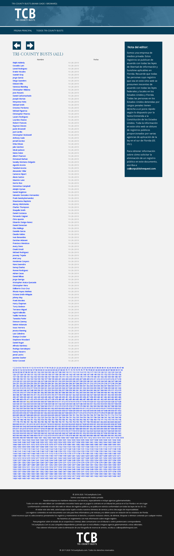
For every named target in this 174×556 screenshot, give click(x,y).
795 (77, 422)
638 (70, 410)
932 (14, 433)
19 (50, 368)
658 (31, 413)
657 (28, 413)
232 (59, 381)
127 (17, 374)
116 (88, 372)
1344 (69, 469)
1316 (51, 467)
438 (21, 397)
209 (88, 379)
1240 (33, 460)
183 (105, 377)
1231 (101, 458)
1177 (73, 453)
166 (45, 377)
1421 (92, 476)
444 (42, 397)
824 (70, 424)
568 (42, 406)
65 (54, 370)
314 (21, 388)
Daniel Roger (18, 342)
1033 (73, 440)
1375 (101, 471)
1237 (19, 460)
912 (52, 431)
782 (31, 422)
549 (84, 404)
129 (24, 374)
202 (63, 379)
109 (63, 372)
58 (36, 370)
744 (116, 417)
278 (112, 383)
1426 (114, 476)
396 (91, 392)
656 (24, 413)
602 (52, 408)
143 (73, 374)
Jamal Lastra (18, 354)
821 (59, 424)
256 (35, 383)
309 (112, 386)
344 (17, 390)
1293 (55, 465)
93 (14, 372)
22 (57, 368)
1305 (110, 465)
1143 (28, 451)
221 (21, 381)
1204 (87, 456)
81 (94, 370)
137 (52, 374)
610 (80, 408)
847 (42, 426)
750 (28, 420)
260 (49, 383)
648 (105, 410)
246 (109, 381)
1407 (28, 476)
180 (95, 377)
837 (116, 424)
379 (31, 392)
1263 (28, 462)
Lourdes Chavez (20, 120)
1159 (101, 451)
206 (77, 379)
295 (63, 386)
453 (73, 397)
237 (77, 381)
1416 (69, 476)
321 (45, 388)
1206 (96, 456)
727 (56, 417)
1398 (96, 474)
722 (38, 417)
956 (98, 433)
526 (112, 401)
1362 (42, 471)
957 (102, 433)
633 (52, 410)
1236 (15, 460)
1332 (15, 469)
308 (109, 386)
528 (119, 401)
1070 (24, 444)
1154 (78, 451)
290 (45, 386)
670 (73, 413)
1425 (110, 476)
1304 (105, 465)
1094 (24, 447)
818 (49, 424)
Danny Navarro (19, 351)
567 (38, 406)
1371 (82, 471)
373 (119, 390)
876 (35, 429)
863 (98, 426)
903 (21, 431)
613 (91, 408)
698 (63, 415)
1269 (55, 462)
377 (24, 392)
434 (116, 395)
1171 (46, 453)
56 (31, 370)
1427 (119, 476)
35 (90, 368)
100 (31, 372)
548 (80, 404)
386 (56, 392)
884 (63, 429)
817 (45, 424)
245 (105, 381)
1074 (42, 444)
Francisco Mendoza (21, 243)
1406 (24, 476)
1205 (92, 456)
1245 (55, 460)
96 (21, 372)
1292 (51, 465)
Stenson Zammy (20, 321)
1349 (92, 469)
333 (88, 388)
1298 (78, 465)
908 (38, 431)
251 (17, 383)
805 (112, 422)
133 (38, 374)
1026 (42, 440)
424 (80, 395)
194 (35, 379)
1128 (69, 449)
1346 (78, 469)
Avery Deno (18, 246)
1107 (82, 447)
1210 (114, 456)
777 (14, 422)
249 (119, 381)
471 (28, 399)
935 (24, 433)
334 (91, 388)
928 (109, 431)
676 (95, 413)
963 (14, 435)
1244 (51, 460)
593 (21, 408)
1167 (28, 453)
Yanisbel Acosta (19, 168)
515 (73, 401)
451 (66, 397)
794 (73, 422)
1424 (105, 476)
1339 (46, 469)
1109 (92, 447)
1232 (105, 458)
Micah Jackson (18, 150)
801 (98, 422)
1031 (64, 440)
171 (63, 377)
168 (52, 377)
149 (95, 374)
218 (119, 379)
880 (49, 429)
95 (19, 372)
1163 (119, 451)
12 (32, 368)
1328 (105, 467)
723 (42, 417)
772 (105, 420)
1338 (42, 469)
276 (105, 383)
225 (35, 381)
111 (70, 372)
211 (95, 379)
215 (109, 379)
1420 (87, 476)
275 (102, 383)
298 (73, 386)
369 (105, 390)
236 (73, 381)
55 (29, 370)
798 (88, 422)
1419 (82, 476)
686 (21, 415)
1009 (76, 438)
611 (84, 408)
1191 (28, 456)
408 (24, 395)
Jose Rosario (18, 92)
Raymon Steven (19, 126)
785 (42, 422)
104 (45, 372)
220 (17, 381)
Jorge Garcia (18, 77)
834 (105, 424)
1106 (78, 447)
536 (38, 404)
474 (38, 399)
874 (28, 429)
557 (112, 404)
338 (105, 388)
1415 (64, 476)
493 (105, 399)
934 (21, 433)
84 (102, 370)
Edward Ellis (18, 83)
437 (17, 397)
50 (16, 370)
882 (56, 429)
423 (77, 395)
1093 (19, 447)
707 (95, 415)
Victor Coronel (19, 360)
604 (59, 408)
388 (63, 392)
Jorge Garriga (18, 279)
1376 (105, 471)
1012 (90, 438)
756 (49, 420)
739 (98, 417)
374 (14, 392)
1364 (51, 471)
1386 (42, 474)
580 (84, 406)
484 (73, 399)
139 (59, 374)
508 (49, 401)
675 (91, 413)
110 (66, 372)
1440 (69, 478)
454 (77, 397)
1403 (119, 474)
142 (70, 374)
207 (80, 379)
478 (52, 399)
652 (119, 410)
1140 (15, 451)
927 (105, 431)
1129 (73, 449)
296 (66, 386)
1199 (64, 456)
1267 (46, 462)
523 (102, 401)
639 (73, 410)
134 (42, 374)
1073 (37, 444)
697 (59, 415)
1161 (110, 451)
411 (35, 395)
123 (112, 372)
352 (45, 390)
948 (70, 433)
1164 (15, 453)
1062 (96, 442)
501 (24, 401)
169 (56, 377)
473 (35, 399)
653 (14, 413)
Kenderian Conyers (21, 261)
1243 (46, 460)
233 (63, 381)
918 (73, 431)
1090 (114, 444)
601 (49, 408)
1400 (105, 474)
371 (112, 390)
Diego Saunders (19, 80)
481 (63, 399)
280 (119, 383)
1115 (119, 447)
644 (91, 410)
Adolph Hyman (19, 189)
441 (31, 397)
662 (45, 413)
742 (109, 417)
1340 (51, 469)
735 (84, 417)
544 (66, 404)
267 (73, 383)
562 (21, 406)
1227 (82, 458)
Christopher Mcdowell (22, 135)
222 (24, 381)
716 (17, 417)
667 (63, 413)
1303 (101, 465)
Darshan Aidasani (20, 240)
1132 (87, 449)
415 (49, 395)
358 (66, 390)
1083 (82, 444)
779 (21, 422)
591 (14, 408)
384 (49, 392)
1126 (60, 449)
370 (109, 390)
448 (56, 397)
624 (21, 410)
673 (84, 413)
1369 (73, 471)
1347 (82, 469)
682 (116, 413)
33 (85, 368)
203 (66, 379)
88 (112, 370)
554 (102, 404)
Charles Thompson (21, 207)
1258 (114, 460)
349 (35, 390)
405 (14, 395)
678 (102, 413)
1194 (42, 456)
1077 (55, 444)
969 (35, 435)
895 (102, 429)
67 (59, 370)
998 (28, 438)
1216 (33, 458)
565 (31, 406)
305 (98, 386)
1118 (24, 449)
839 (14, 426)
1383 (28, 474)
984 (88, 435)
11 (30, 368)
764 (77, 420)
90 (117, 370)
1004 (54, 438)
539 (49, 404)
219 (14, 381)
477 (49, 399)
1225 (73, 458)
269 (80, 383)
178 (88, 377)
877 (38, 429)
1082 (78, 444)
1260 (15, 462)
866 (109, 426)
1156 (87, 451)
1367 (64, 471)
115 (84, 372)
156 (119, 374)
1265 (37, 462)
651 (116, 410)
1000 (36, 438)
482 (66, 399)
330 (77, 388)
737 (91, 417)
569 (45, 406)
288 (38, 386)
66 (56, 370)
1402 (114, 474)
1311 (28, 467)
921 (84, 431)
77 (84, 370)
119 (98, 372)
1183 (101, 453)
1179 (82, 453)
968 (31, 435)
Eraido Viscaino (19, 71)
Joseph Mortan (19, 98)
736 (88, 417)
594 (24, 408)
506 (42, 401)
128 (21, 374)
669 (70, 413)
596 (31, 408)
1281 (110, 462)
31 (80, 368)
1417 (73, 476)
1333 (19, 469)
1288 (33, 465)
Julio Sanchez (18, 147)
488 (88, 399)
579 (80, 406)
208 (84, 379)
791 (63, 422)
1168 (33, 453)
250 (14, 383)
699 (66, 415)
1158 (96, 451)
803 (105, 422)
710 (105, 415)
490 (95, 399)
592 (17, 408)
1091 (119, 444)
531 (21, 404)
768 (91, 420)
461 (102, 397)
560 (14, 406)
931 (119, 431)
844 (31, 426)
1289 (37, 465)
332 (84, 388)
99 (29, 372)
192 (28, 379)
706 (91, 415)
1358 (24, 471)
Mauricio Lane (18, 180)
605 (63, 408)
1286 (24, 465)
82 (97, 370)
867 (112, 426)
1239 (28, 460)
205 (73, 379)
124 (116, 372)
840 (17, 426)
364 (88, 390)
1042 (114, 440)
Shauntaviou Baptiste (22, 201)
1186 (114, 453)
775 (116, 420)
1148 (51, 451)
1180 (87, 453)
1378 (114, 471)
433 (112, 395)
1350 (96, 469)
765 (80, 420)
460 (98, 397)
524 (105, 401)
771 (102, 420)
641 (80, 410)
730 (66, 417)
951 (80, 433)
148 (91, 374)
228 (45, 381)
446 (49, 397)
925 (98, 431)
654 (17, 413)
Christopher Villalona (21, 89)
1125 (55, 449)
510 (56, 401)
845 (35, 426)
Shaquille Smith (19, 210)
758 (56, 420)
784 (38, 422)
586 (105, 406)
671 (77, 413)
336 (98, 388)
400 (105, 392)
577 (73, 406)
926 (102, 431)
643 (88, 410)
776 (119, 420)
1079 (64, 444)
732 (73, 417)
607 (70, 408)
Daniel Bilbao (18, 276)
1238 (24, 460)
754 (42, 420)
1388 (51, 474)
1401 (110, 474)
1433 (37, 478)
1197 (55, 456)
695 (52, 415)
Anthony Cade (19, 138)
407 (21, 395)
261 (52, 383)
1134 (96, 449)
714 (119, 415)
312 (14, 388)
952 (84, 433)
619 (112, 408)
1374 (96, 471)
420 (66, 395)
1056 (69, 442)
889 (80, 429)
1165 (19, 453)
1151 (64, 451)
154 (112, 374)
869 (119, 426)
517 (80, 401)
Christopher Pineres (21, 114)
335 (95, 388)
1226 (78, 458)
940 (42, 433)
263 (59, 383)
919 (77, 431)
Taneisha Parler (19, 318)
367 (98, 390)
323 (52, 388)
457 (88, 397)
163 (35, 377)
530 (17, 404)
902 (17, 431)
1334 (24, 469)
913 (56, 431)
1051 (46, 442)
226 (38, 381)
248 (116, 381)
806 (116, 422)
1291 (46, 465)
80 (92, 370)
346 (24, 390)
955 (95, 433)
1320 (69, 467)
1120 (33, 449)
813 (31, 424)
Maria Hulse (18, 153)
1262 (24, 462)
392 (77, 392)
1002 (45, 438)
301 (84, 386)
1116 (15, 449)
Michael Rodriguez (20, 252)
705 (88, 415)
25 (65, 368)
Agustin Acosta (19, 165)
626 (28, 410)
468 (17, 399)
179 (91, 377)
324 (56, 388)
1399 (101, 474)
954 (91, 433)
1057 (73, 442)
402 (112, 392)
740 (102, 417)
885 (66, 429)
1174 (60, 453)
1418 (78, 476)
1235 (119, 458)
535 (35, 404)
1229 (92, 458)
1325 (92, 467)
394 (84, 392)
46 (118, 368)
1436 (51, 478)
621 (119, 408)
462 (105, 397)
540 (52, 404)
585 (102, 406)
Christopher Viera (20, 285)
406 (17, 395)
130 (28, 374)
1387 (46, 474)
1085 (92, 444)
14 (37, 368)
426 (88, 395)
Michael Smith (18, 104)
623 (17, 410)
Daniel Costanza (19, 213)
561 (17, 406)
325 (59, 388)
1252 (87, 460)
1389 (55, 474)
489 (91, 399)
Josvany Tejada (19, 255)
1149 (55, 451)
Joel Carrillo (17, 132)
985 (91, 435)
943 (52, 433)
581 (88, 406)
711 (109, 415)
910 (45, 431)
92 (122, 370)
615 (98, 408)
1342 (60, 469)
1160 (105, 451)
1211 (119, 456)
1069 (19, 444)
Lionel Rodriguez (20, 68)
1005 (58, 438)
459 (95, 397)
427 (91, 395)
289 (42, 386)
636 (63, 410)
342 (119, 388)
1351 (101, 469)
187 (119, 377)
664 (52, 413)
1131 (82, 449)
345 (21, 390)
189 (17, 379)
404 (119, 392)
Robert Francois (19, 123)
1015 (104, 438)
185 (112, 377)
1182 (96, 453)
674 (88, 413)
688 (28, 415)
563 (24, 406)
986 (95, 435)
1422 (96, 476)
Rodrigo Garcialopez (21, 348)
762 (70, 420)
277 (109, 383)
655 (21, 413)
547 (77, 404)
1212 (15, 458)
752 (35, 420)
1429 (19, 478)
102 (38, 372)
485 (77, 399)
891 (88, 429)
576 (70, 406)
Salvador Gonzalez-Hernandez (26, 195)
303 (91, 386)
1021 (19, 440)
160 (24, 377)
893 (95, 429)
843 (28, 426)
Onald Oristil (18, 249)
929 (112, 431)
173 (70, 377)
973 (49, 435)
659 (35, 413)
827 (80, 424)
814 (35, 424)
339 (109, 388)
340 (112, 388)
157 (14, 377)
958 (105, 433)
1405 (19, 476)
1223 (64, 458)
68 (61, 370)
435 (119, 395)
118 (95, 372)
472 (31, 399)
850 (52, 426)
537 (42, 404)
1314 (42, 467)
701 (73, 415)
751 (31, 420)
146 (84, 374)
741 (105, 417)
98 (26, 372)
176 (80, 377)
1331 (119, 467)
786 (45, 422)
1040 (105, 440)
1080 (69, 444)
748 (21, 420)
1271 (64, 462)
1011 (85, 438)
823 (66, 424)
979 (70, 435)
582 (91, 406)
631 (45, 410)
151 (102, 374)
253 (24, 383)
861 (91, 426)
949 (73, 433)
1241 (37, 460)
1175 (64, 453)
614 (95, 408)
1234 (114, 458)
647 (102, 410)
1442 (78, 478)
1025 (37, 440)
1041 (110, 440)
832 (98, 424)
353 (49, 390)
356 (59, 390)
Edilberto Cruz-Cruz (21, 288)
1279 (101, 462)
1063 (101, 442)
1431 (28, 478)
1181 (92, 453)
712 (112, 415)
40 (103, 368)
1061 (92, 442)
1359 (28, 471)
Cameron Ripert (19, 174)
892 (91, 429)
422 (73, 395)
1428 (15, 478)
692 (42, 415)
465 (116, 397)
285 (28, 386)
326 (63, 388)
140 (63, 374)
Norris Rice (17, 183)
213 (102, 379)
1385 (37, 474)
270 (84, 383)
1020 (15, 440)
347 (28, 390)
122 (109, 372)
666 (59, 413)
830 (91, 424)
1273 (73, 462)
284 (24, 386)
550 (88, 404)
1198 (60, 456)
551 (91, 404)
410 (31, 395)
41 (105, 368)
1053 (55, 442)
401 (109, 392)
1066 (114, 442)
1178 (78, 453)
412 (38, 395)
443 (38, 397)
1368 (69, 471)
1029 (55, 440)
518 (84, 401)
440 (28, 397)
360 (73, 390)
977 (63, 435)
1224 (69, 458)
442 (35, 397)
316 (28, 388)
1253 (92, 460)
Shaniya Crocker (19, 336)
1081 (73, 444)
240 (88, 381)
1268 (51, 462)
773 (109, 420)
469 (21, 399)
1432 (33, 478)
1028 (51, 440)
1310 (24, 467)
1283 (119, 462)
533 (28, 404)
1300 (87, 465)
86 (107, 370)
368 (102, 390)
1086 (96, 444)
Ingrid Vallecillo (19, 312)
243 (98, 381)
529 (14, 404)
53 (24, 370)
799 (91, 422)
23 (60, 368)
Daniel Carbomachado (22, 95)
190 (21, 379)
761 (66, 420)
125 (119, 372)
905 (28, 431)
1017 (113, 438)
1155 (82, 451)
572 (56, 406)
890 (84, 429)
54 (26, 370)
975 (56, 435)
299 (77, 386)
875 (31, 429)
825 (73, 424)
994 (14, 438)
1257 (110, 460)
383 (45, 392)
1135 (101, 449)
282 (17, 386)
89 (114, 370)
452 (70, 397)
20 (52, 368)
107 (56, 372)
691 (38, 415)
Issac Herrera (19, 327)
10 (27, 368)
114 (80, 372)
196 (42, 379)
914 (59, 431)
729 (63, 417)
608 (73, 408)
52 (21, 370)
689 (31, 415)
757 (52, 420)
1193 (37, 456)
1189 (19, 456)
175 (77, 377)
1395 (82, 474)
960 (112, 433)
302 (88, 386)
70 (66, 370)
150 (98, 374)
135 (45, 374)
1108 (87, 447)
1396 (87, 474)
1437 (55, 478)
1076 (51, 444)
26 (67, 368)
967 (28, 435)
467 (14, 399)
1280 (105, 462)
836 (112, 424)
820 (56, 424)
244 (102, 381)
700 (70, 415)
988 (102, 435)
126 (14, 374)
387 (59, 392)
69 (64, 370)
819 (52, 424)
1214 (24, 458)
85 (104, 370)
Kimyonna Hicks (19, 101)
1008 (72, 438)
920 (80, 431)
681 (112, 413)
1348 (87, 469)
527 (116, 401)
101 (35, 372)
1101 (55, 447)
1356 (15, 471)
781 (28, 422)
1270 (60, 462)
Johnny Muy (17, 297)
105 (49, 372)
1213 (19, 458)
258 (42, 383)
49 (14, 370)
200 (56, 379)
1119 (28, 449)
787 (49, 422)
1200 (69, 456)
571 (52, 406)
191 (24, 379)
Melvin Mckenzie (20, 324)
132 (35, 374)
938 (35, 433)
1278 (96, 462)
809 (17, 424)
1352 (105, 469)
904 (24, 431)
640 (77, 410)
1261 (19, 462)
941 (45, 433)
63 (49, 370)
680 (109, 413)
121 (105, 372)
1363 (46, 471)
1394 (78, 474)
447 (52, 397)
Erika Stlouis (18, 144)
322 (49, 388)
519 (88, 401)
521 (95, 401)
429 (98, 395)
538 (45, 404)
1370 (78, 471)
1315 (46, 467)
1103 (64, 447)
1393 (73, 474)
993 (119, 435)
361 (77, 390)
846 (38, 426)
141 (66, 374)
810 (21, 424)
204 (70, 379)
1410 (42, 476)
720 (31, 417)
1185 (110, 453)
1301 (92, 465)
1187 (119, 453)
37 (95, 368)
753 (38, 420)
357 (63, 390)
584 (98, 406)
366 (95, 390)
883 (59, 429)
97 (24, 372)
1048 (33, 442)
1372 (87, 471)
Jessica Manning (19, 330)
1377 (110, 471)
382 (42, 392)
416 (52, 395)
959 (109, 433)
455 (80, 397)
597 (35, 408)
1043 (119, 440)
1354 (114, 469)
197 (45, 379)
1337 (37, 469)
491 (98, 399)
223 (28, 381)
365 (91, 390)
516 (77, 401)
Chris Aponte (18, 219)
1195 (46, 456)
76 (81, 370)
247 (112, 381)
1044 (15, 442)
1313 (37, 467)
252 (21, 383)
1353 (110, 469)
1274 (78, 462)
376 (21, 392)
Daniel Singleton (19, 192)
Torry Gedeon (19, 306)
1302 (96, 465)
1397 (92, 474)
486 (80, 399)
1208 (105, 456)
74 (76, 370)
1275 (82, 462)
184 (109, 377)
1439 (64, 478)
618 (109, 408)
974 (52, 435)
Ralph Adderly (19, 62)
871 (17, 429)
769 (95, 420)
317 (31, 388)
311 (119, 386)
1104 (69, 447)
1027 (46, 440)
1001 (40, 438)
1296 (69, 465)
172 (66, 377)
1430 (24, 478)
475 (42, 399)
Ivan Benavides (19, 237)
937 (31, 433)
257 (38, 383)
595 (28, 408)
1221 (55, 458)
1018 (117, 438)
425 (84, 395)
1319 (64, 467)
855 (70, 426)
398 (98, 392)
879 (45, 429)
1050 (42, 442)
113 (77, 372)
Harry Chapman (19, 303)
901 (14, 431)
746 (14, 420)
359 (70, 390)
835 (109, 424)
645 (95, 410)
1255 (101, 460)
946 (63, 433)
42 (108, 368)
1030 (60, 440)
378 (28, 392)
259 (45, 383)
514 (70, 401)
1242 (42, 460)
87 (109, 370)
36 (93, 368)
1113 (110, 447)
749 (24, 420)
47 (120, 368)
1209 (110, 456)
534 (31, 404)
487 (84, 399)
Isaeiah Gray (18, 74)
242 (95, 381)
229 (49, 381)
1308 (15, 467)
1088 (105, 444)
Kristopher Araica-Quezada (24, 282)
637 (66, 410)
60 (41, 370)
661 (42, 413)
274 (98, 383)
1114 (114, 447)
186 (116, 377)
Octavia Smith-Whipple (22, 294)
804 (109, 422)
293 (56, 386)
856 (73, 426)
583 (95, 406)
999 (31, 438)
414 (45, 395)
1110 (96, 447)
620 (116, 408)
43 (110, 368)
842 (24, 426)
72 (71, 370)
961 (116, 433)
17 (45, 368)
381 (38, 392)
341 (116, 388)
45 (115, 368)
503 (31, 401)
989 (105, 435)
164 (38, 377)
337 (102, 388)
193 (31, 379)
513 (66, 401)
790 (59, 422)
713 (116, 415)
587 (109, 406)
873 (24, 429)
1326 (96, 467)
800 (95, 422)
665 (56, 413)
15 (40, 368)
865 (105, 426)
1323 (82, 467)
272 (91, 383)
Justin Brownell (19, 129)
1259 (119, 460)
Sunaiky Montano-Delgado (24, 162)
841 (21, 426)
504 (35, 401)
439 (24, 397)
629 (38, 410)
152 (105, 374)
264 (63, 383)
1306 (114, 465)
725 (49, 417)
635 (59, 410)
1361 (37, 471)
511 (59, 401)
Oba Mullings (18, 228)
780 (24, 422)
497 (119, 399)
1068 (15, 444)
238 (80, 381)
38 (98, 368)
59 (39, 370)
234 (66, 381)
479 (56, 399)
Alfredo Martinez (20, 345)
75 (79, 370)
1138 (114, 449)
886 (70, 429)
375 (17, 392)
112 (73, 372)
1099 (46, 447)
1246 (60, 460)
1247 (64, 460)
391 (73, 392)
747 (17, 420)
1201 (73, 456)
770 (98, 420)
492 (102, 399)
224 (31, 381)
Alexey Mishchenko (21, 204)
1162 (114, 451)
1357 (19, 471)
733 (77, 417)
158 (17, 377)
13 (35, 368)
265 (66, 383)
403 (116, 392)
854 (66, 426)
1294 (60, 465)
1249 (73, 460)
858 (80, 426)
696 (56, 415)
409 (28, 395)
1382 (24, 474)
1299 (82, 465)
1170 (42, 453)
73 (74, 370)
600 (45, 408)
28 (72, 368)
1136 (105, 449)
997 (24, 438)
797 (84, 422)
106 (52, 372)
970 (38, 435)
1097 (37, 447)
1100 (51, 447)
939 (38, 433)
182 (102, 377)
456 (84, 397)
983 (84, 435)
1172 (51, 453)
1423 (101, 476)
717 (21, 417)
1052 (51, 442)
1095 (28, 447)
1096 (33, 447)
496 (116, 399)
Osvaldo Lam (18, 65)
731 (70, 417)
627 (31, 410)
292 (52, 386)
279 (116, 383)
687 (24, 415)
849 (49, 426)
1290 (42, 465)
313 (17, 388)
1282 (114, 462)
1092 (15, 447)
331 (80, 388)
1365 (55, 471)
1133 (92, 449)
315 (24, 388)
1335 (28, 469)
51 (19, 370)
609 (77, 408)
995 (17, 438)
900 (119, 429)
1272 (69, 462)
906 (31, 431)
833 (102, 424)
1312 (33, 467)
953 (88, 433)
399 (102, 392)
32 (82, 368)
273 (95, 383)
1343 (64, 469)
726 (52, 417)
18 (47, 368)
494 (109, 399)
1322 (78, 467)
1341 (55, 469)
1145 (37, 451)
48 (123, 368)
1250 (78, 460)
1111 (101, 447)
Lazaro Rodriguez (20, 117)
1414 (60, 476)
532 (24, 404)
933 (17, 433)
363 (84, 390)
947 (66, 433)
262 (56, 383)
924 (95, 431)
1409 (37, 476)
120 (102, 372)
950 (77, 433)
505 (38, 401)
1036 (87, 440)
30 (77, 368)
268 (77, 383)
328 (70, 388)
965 (21, 435)
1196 (51, 456)
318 (35, 388)
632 (49, 410)
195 (38, 379)
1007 (67, 438)
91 (119, 370)
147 (88, 374)
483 (70, 399)
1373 (92, 471)
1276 (87, 462)
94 (16, 372)
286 (31, 386)
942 (49, 433)
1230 (96, 458)
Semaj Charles (19, 267)
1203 (82, 456)
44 (113, 368)
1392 (69, 474)
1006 (63, 438)
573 (59, 406)
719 (28, 417)
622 (14, 410)
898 (112, 429)
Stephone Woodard (21, 339)
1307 (119, 465)
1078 (60, 444)
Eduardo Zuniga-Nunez (22, 222)
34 (87, 368)
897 (109, 429)
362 (80, 390)
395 (88, 392)
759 (59, 420)
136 (49, 374)
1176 (69, 453)
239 (84, 381)
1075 (46, 444)
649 (109, 410)
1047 (28, 442)
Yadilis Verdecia (19, 315)
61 (44, 370)
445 (45, 397)
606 (66, 408)
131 (31, 374)
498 (14, 401)
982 (80, 435)
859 (84, 426)
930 (116, 431)
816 (42, 424)
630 (42, 410)
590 (119, 406)
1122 (42, 449)
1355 (119, 469)
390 (70, 392)
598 (38, 408)
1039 (101, 440)
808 (14, 424)
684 (14, 415)
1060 (87, 442)
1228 (87, 458)
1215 (28, 458)
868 (116, 426)
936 (28, 433)
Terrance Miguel (20, 309)
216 (112, 379)
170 (59, 377)
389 (66, 392)
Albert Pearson (19, 156)
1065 (110, 442)
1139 (119, 449)
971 (42, 435)
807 (119, 422)
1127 (64, 449)
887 (73, 429)
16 (42, 368)
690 (35, 415)
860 (88, 426)
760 (63, 420)
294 (59, 386)
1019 (122, 438)
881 (52, 429)
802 (102, 422)
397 (95, 392)
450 (63, 397)
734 (80, 417)
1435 (46, 478)
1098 (42, 447)
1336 (33, 469)
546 (73, 404)
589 (116, 406)
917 (70, 431)
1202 (78, 456)
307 (105, 386)
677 (98, 413)
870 (14, 429)
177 (84, 377)
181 (98, 377)
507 (45, 401)
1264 (33, 462)
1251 (82, 460)
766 (84, 420)
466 (119, 397)
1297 (73, 465)
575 (66, 406)
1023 (28, 440)
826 (77, 424)
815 (38, 424)
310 (116, 386)
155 (116, 374)
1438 (60, 478)
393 (80, 392)
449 (59, 397)
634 (56, 410)
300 (80, 386)
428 (95, 395)
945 (59, 433)
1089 (110, 444)
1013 (95, 438)
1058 (78, 442)
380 (35, 392)
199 (52, 379)
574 (63, 406)
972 (45, 435)
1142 (24, 451)
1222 (60, 458)
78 (86, 370)
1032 (69, 440)
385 (52, 392)
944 (56, 433)
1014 (99, 438)
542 (59, 404)
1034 (78, 440)
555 (105, 404)
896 (105, 429)
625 (24, 410)
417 (56, 395)
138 (56, 374)
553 (98, 404)
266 (70, 383)
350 (38, 390)
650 (112, 410)
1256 (105, 460)
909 (42, 431)
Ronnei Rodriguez (20, 270)
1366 (60, 471)
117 (91, 372)
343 (14, 390)
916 (66, 431)
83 (99, 370)
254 (28, 383)
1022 (24, 440)
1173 (55, 453)
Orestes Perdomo (21, 108)
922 (88, 431)
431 (105, 395)
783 (35, 422)
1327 (101, 467)
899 (116, 429)
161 (28, 377)
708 (98, 415)
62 (46, 370)
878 (42, 429)
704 (84, 415)
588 (112, 406)
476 (45, 399)
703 (80, 415)
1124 (51, 449)
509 (52, 401)
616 (102, 408)
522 (98, 401)
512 (63, 401)
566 (35, 406)
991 (112, 435)
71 (69, 370)
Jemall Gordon (19, 141)
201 (59, 379)
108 (59, 372)
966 (24, 435)
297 (70, 386)
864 (102, 426)
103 (42, 372)
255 (31, 383)
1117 (19, 449)
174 (73, 377)
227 (42, 381)
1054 (60, 442)
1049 (37, 442)
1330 (114, 467)
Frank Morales (19, 300)
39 (100, 368)
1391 (64, 474)
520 (91, 401)
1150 (60, 451)
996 (21, 438)
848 (45, 426)
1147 (46, 451)
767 (88, 420)
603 (56, 408)
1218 (42, 458)
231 (56, 381)
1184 (105, 453)
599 (42, 408)
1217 (37, 458)
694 (49, 415)
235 (70, 381)
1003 (49, 438)
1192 (33, 456)
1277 (92, 462)
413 (42, 395)
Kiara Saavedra (19, 264)
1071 (28, 444)
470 (24, 399)
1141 (19, 451)
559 (119, 404)
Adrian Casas (18, 273)
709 (102, 415)
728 (59, 417)
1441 (73, 478)
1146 (42, 451)
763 (73, 420)
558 (116, 404)
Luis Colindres (19, 333)
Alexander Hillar (19, 171)
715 (14, 417)
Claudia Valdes (19, 234)
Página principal (23, 30)
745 (119, 417)
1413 (55, 476)
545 (70, 404)
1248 (69, 460)
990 (109, 435)
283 (21, 386)
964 (17, 435)
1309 (19, 467)
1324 (87, 467)
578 (77, 406)
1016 (108, 438)
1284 (15, 465)
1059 (82, 442)
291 (49, 386)
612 (88, 408)
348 (31, 390)
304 (95, 386)
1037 (92, 440)
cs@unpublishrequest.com (126, 527)
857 (77, 426)
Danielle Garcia (19, 231)
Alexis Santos (18, 177)
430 (102, 395)
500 (21, 401)
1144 (33, 451)
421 (70, 395)
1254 (96, 460)
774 (112, 420)
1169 (37, 453)
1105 (73, 447)
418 (59, 395)
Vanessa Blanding (20, 86)
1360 (33, 471)
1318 (60, 467)
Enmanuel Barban (20, 159)
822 (63, 424)
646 (98, 410)
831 (95, 424)
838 (119, 424)
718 (24, 417)
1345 (73, 469)
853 (63, 426)
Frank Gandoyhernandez (23, 198)
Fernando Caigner (20, 216)
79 (89, 370)
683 (119, 413)
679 (105, 413)
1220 (51, 458)
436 (14, 397)
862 (95, 426)
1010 (81, 438)
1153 (73, 451)
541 (56, 404)
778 (17, 422)
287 (35, 386)
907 (35, 431)
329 (73, 388)
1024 (33, 440)
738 (95, 417)
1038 (96, 440)
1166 (24, 453)
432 (109, 395)
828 (84, 424)
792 (66, 422)
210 (91, 379)
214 (105, 379)
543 (63, 404)
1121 (37, 449)
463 (109, 397)
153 (109, 374)
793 (70, 422)
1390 (60, 474)
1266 (42, 462)
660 (38, 413)
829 (88, 424)
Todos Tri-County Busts (49, 30)
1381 (19, 474)
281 (14, 386)
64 (51, 370)
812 (28, 424)
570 (49, 406)
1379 (119, 471)
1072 (33, 444)
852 (59, 426)
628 (35, 410)
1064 (105, 442)
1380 (15, 474)
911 (49, 431)
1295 (64, 465)
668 (66, 413)
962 (119, 433)
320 (42, 388)
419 (63, 395)
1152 (69, 451)
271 (88, 383)
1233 (110, 458)
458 (91, 397)
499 (17, 401)
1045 (19, 442)
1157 (92, 451)
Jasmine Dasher (19, 357)
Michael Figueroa (20, 111)
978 (66, 435)
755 (45, 420)
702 (77, 415)
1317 (55, 467)
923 (91, 431)
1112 (105, 447)
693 (45, 415)
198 (49, 379)
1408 (33, 476)
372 (116, 390)
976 (59, 435)
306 (102, 386)
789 (56, 422)
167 (49, 377)
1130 (78, 449)
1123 (46, 449)
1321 (73, 467)
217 (116, 379)
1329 (110, 467)
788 (52, 422)
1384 (33, 474)
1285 (19, 465)
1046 (24, 442)
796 (80, 422)
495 (112, 399)
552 (95, 404)
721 (35, 417)
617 (105, 408)
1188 (15, 456)
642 (84, 410)
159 (21, 377)
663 (49, 413)
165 (42, 377)
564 (28, 406)
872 (21, 429)
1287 (28, 465)
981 (77, 435)
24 (62, 368)
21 (55, 368)
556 (109, 404)
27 (70, 368)
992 (116, 435)
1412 (51, 476)
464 (112, 397)
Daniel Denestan (20, 225)
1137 (110, 449)
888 (77, 429)
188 (14, 379)
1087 (101, 444)
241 (91, 381)
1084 (87, 444)
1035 (82, 440)
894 (98, 429)
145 (80, 374)
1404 (15, 476)
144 (77, 374)
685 (17, 415)
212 (98, 379)
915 (63, 431)
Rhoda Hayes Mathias (22, 291)
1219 (46, 458)
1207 (101, 456)
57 (34, 370)
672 (80, 413)
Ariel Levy (17, 258)
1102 (60, 447)
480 (59, 399)
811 (24, 424)
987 (98, 435)
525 (109, 401)
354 (52, 390)
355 (56, 390)
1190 (24, 456)
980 (73, 435)
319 (38, 388)
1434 (42, 478)
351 (42, 390)
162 (31, 377)
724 (45, 417)
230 (52, 381)
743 (112, 417)
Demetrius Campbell (21, 186)
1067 (119, 442)
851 (56, 426)
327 (66, 388)
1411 (46, 476)
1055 (64, 442)
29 (75, 368)
